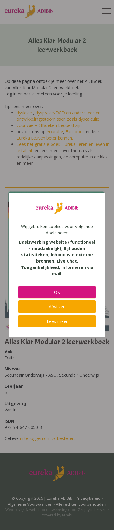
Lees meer (57, 321)
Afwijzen (57, 306)
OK (57, 292)
